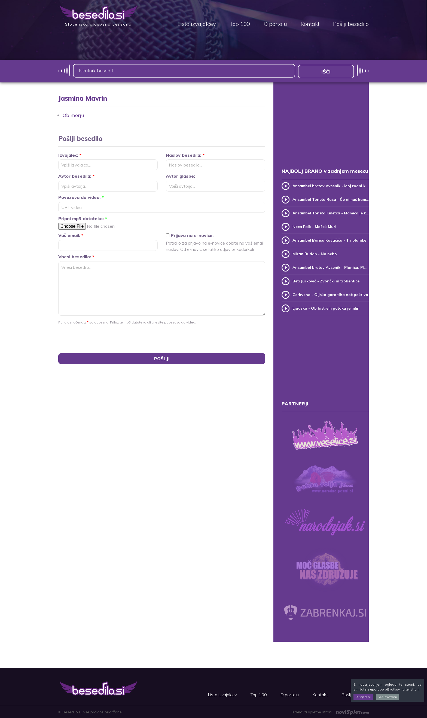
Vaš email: (70, 234)
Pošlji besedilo (351, 24)
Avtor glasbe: (180, 175)
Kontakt (310, 24)
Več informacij (388, 697)
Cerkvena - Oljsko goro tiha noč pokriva (330, 293)
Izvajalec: (69, 154)
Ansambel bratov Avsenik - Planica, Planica (330, 266)
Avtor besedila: (76, 175)
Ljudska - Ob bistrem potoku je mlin (325, 307)
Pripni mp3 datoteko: (82, 217)
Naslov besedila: (185, 154)
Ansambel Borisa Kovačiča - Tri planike (329, 239)
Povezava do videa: (81, 196)
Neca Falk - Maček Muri (314, 225)
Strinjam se (363, 697)
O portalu (275, 24)
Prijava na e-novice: (189, 234)
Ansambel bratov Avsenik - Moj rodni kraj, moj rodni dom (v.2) (330, 185)
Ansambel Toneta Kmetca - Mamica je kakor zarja (330, 212)
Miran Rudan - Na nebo (314, 253)
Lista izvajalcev (197, 24)
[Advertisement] (325, 130)
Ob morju (73, 114)
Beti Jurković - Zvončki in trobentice (325, 280)
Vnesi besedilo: (76, 255)
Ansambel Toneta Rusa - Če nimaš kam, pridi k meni (330, 198)
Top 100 (240, 24)
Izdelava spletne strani (330, 711)
